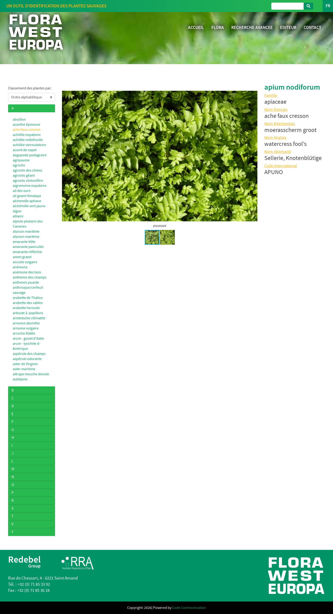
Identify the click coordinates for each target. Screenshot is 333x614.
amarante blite (24, 241)
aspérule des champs (29, 353)
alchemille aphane (27, 201)
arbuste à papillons (28, 313)
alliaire (18, 216)
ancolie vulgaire (25, 262)
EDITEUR (288, 27)
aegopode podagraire (29, 155)
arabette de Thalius (28, 297)
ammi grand (22, 257)
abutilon (19, 119)
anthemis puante (26, 282)
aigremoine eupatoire (29, 185)
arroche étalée (24, 333)
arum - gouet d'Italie (28, 338)
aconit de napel (25, 150)
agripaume (21, 160)
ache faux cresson (26, 129)
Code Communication (189, 607)
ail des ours (22, 190)
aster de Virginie (25, 364)
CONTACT (312, 27)
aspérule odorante (27, 359)
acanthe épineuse (26, 124)
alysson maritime (26, 231)
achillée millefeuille (28, 140)
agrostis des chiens (27, 170)
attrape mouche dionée (31, 374)
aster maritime (24, 369)
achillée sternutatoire (29, 145)
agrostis (19, 165)
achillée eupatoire (27, 134)
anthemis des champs (29, 277)
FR (328, 6)
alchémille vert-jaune (29, 206)
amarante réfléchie (27, 252)
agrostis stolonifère (28, 180)
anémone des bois (27, 272)
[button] (253, 156)
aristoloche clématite (29, 318)
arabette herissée (26, 308)
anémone (20, 267)
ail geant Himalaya (27, 196)
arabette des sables (28, 303)
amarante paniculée (28, 246)
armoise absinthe (26, 323)
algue (17, 211)
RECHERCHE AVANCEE (252, 27)
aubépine (20, 379)
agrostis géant (24, 175)
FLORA (217, 27)
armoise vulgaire (26, 328)
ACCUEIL (196, 27)
